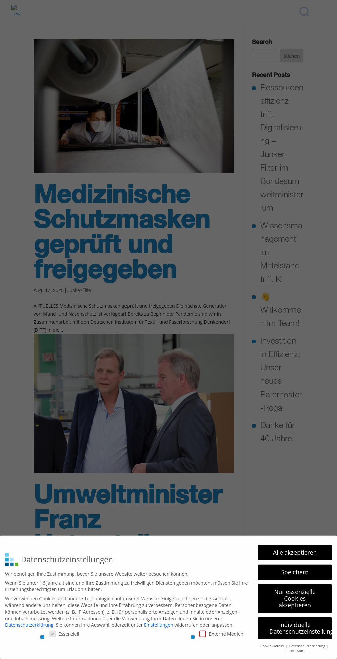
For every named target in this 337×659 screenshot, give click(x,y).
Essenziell (64, 631)
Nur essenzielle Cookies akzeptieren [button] (295, 596)
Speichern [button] (294, 570)
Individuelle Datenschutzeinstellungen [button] (300, 625)
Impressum (294, 648)
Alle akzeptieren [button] (295, 550)
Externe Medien (221, 631)
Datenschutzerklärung (29, 622)
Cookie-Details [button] (272, 643)
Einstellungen (158, 622)
